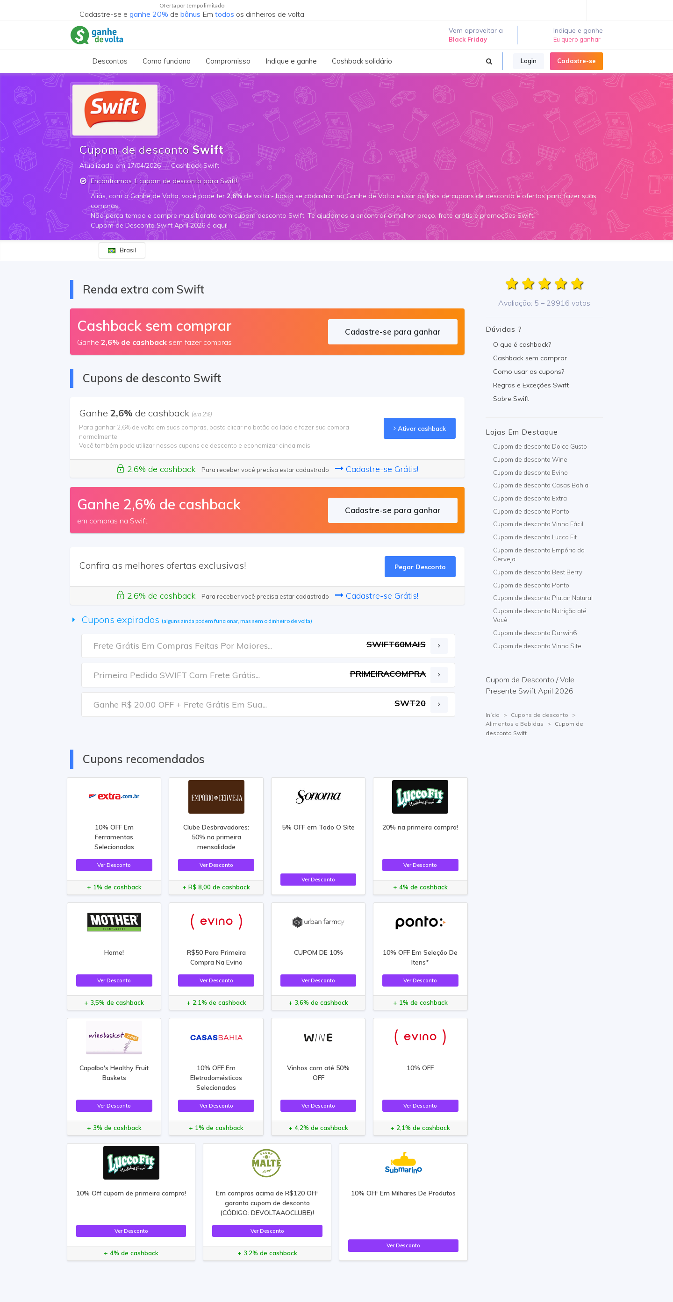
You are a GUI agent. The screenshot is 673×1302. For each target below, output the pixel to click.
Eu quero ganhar (577, 39)
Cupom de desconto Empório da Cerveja (539, 554)
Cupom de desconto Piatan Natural (543, 597)
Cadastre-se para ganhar (393, 331)
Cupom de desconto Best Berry (537, 572)
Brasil (122, 250)
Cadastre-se (576, 60)
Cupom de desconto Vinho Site (537, 646)
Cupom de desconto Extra (530, 498)
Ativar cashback (420, 428)
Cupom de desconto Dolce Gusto (540, 446)
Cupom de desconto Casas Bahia (540, 485)
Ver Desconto (114, 864)
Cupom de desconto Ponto (531, 511)
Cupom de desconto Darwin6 (535, 633)
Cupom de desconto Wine (530, 459)
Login (529, 60)
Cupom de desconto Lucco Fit (535, 537)
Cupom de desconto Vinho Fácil (538, 524)
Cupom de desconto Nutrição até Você (540, 615)
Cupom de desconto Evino (530, 472)
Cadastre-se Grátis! (376, 469)
